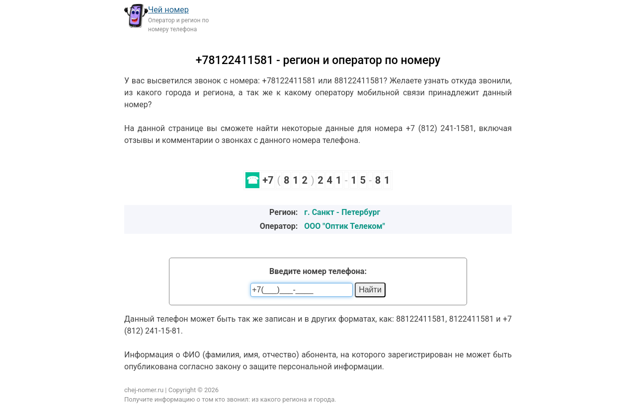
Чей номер (168, 9)
